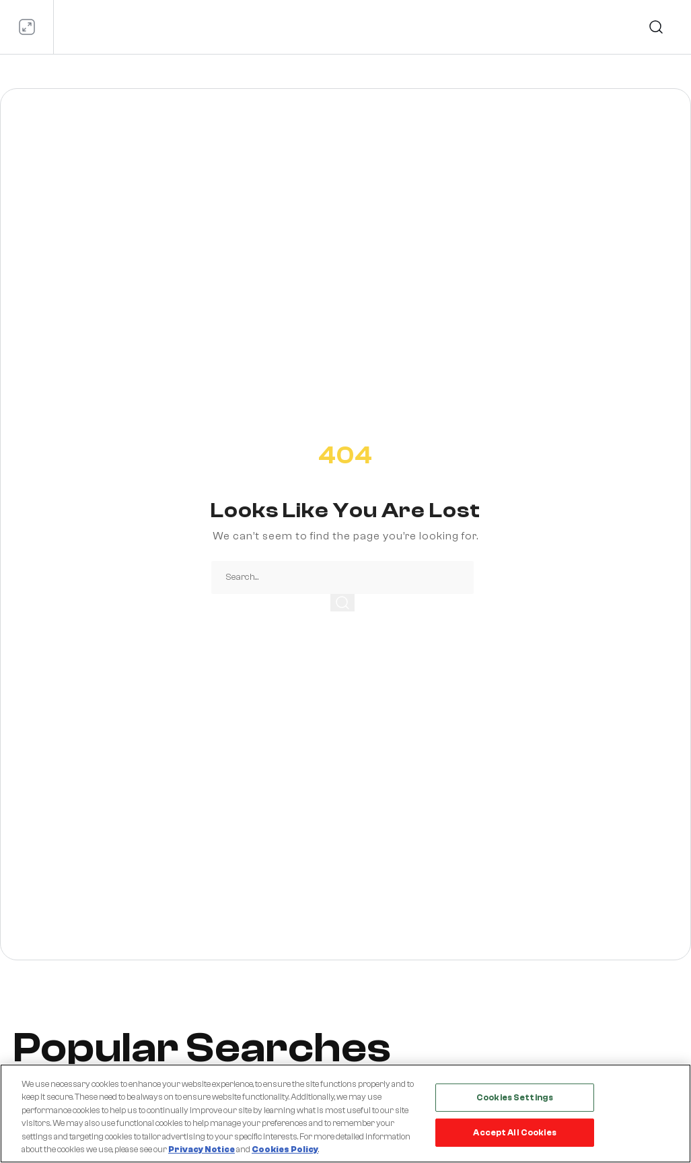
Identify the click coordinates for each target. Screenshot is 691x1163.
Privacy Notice (201, 1149)
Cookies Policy (285, 1149)
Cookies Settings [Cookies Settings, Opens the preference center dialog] (514, 1097)
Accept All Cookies (514, 1132)
